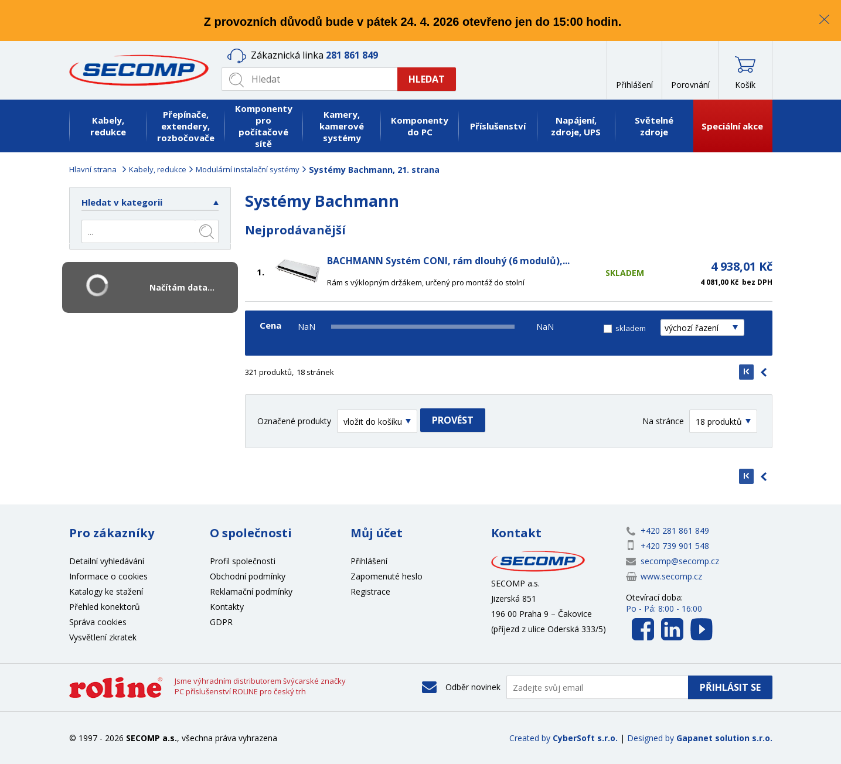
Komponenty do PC (419, 126)
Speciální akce (732, 126)
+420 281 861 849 (675, 530)
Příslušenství (498, 126)
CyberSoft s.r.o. (585, 737)
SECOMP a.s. (142, 70)
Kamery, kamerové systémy (341, 126)
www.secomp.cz (671, 576)
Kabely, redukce (108, 126)
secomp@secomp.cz (680, 561)
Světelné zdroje (654, 126)
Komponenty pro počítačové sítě (263, 126)
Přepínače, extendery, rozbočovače (185, 126)
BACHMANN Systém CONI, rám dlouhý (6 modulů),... (448, 260)
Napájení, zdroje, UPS (576, 126)
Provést (453, 420)
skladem (630, 328)
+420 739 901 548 (675, 545)
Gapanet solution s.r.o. (724, 737)
